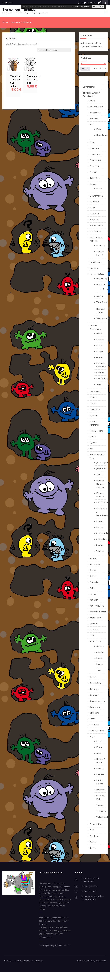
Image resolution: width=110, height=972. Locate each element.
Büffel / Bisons (96, 154)
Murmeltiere (95, 617)
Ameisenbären (96, 106)
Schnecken (101, 539)
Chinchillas (95, 166)
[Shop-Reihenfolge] (54, 50)
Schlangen (94, 689)
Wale (98, 384)
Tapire (93, 718)
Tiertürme (94, 724)
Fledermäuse (96, 391)
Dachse (93, 172)
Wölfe (92, 830)
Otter (92, 635)
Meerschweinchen (98, 611)
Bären (92, 124)
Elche (92, 207)
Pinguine (100, 774)
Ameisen (100, 474)
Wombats (94, 836)
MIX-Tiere (101, 245)
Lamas (93, 593)
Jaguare (100, 652)
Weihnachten (102, 318)
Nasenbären (102, 135)
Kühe (92, 588)
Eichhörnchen (96, 195)
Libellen (100, 521)
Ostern (99, 296)
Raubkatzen (95, 641)
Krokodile (94, 582)
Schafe (93, 677)
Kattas (93, 570)
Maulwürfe (94, 599)
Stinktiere (94, 712)
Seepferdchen (102, 378)
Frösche (100, 339)
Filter (85, 68)
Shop (41, 924)
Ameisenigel (95, 112)
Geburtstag (101, 278)
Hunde (93, 436)
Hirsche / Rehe (96, 430)
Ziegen (93, 847)
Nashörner (94, 623)
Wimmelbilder (96, 824)
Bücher (86, 80)
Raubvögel (101, 789)
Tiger (98, 669)
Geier (98, 753)
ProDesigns (100, 960)
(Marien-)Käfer (103, 462)
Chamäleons (95, 160)
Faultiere (94, 267)
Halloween (101, 284)
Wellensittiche (103, 816)
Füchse (93, 397)
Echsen (93, 184)
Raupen (99, 527)
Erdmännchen (96, 225)
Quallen (99, 357)
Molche (99, 188)
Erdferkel (94, 219)
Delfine (99, 333)
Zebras (93, 841)
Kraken (99, 345)
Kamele (93, 558)
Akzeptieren (98, 6)
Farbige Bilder (96, 262)
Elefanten (94, 213)
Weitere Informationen (82, 6)
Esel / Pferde (96, 231)
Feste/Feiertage (97, 273)
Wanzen (100, 551)
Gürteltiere (95, 409)
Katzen (93, 576)
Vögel (92, 736)
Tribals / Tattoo (97, 730)
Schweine (94, 695)
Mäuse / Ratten (97, 605)
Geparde (100, 646)
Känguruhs (95, 564)
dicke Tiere (95, 178)
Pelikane (100, 768)
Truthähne (101, 810)
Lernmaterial (89, 86)
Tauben (99, 805)
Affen (92, 100)
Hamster (94, 415)
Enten (99, 741)
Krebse (99, 351)
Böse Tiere (94, 148)
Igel (91, 448)
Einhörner (94, 201)
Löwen (99, 658)
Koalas (99, 129)
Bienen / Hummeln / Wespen (100, 483)
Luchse (99, 664)
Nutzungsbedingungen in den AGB (54, 945)
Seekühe (100, 372)
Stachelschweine (97, 700)
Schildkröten (95, 683)
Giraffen (93, 403)
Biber (92, 142)
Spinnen (100, 545)
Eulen (99, 747)
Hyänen (93, 442)
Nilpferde (94, 629)
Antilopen (94, 118)
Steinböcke (95, 706)
